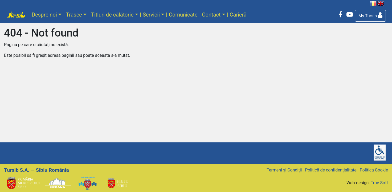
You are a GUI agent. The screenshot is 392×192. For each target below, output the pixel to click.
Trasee (74, 15)
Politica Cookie (374, 170)
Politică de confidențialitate (330, 170)
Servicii (151, 15)
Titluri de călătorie (112, 15)
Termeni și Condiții (284, 170)
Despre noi (44, 15)
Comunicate (183, 15)
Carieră (238, 15)
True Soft (379, 182)
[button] (370, 16)
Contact (211, 15)
